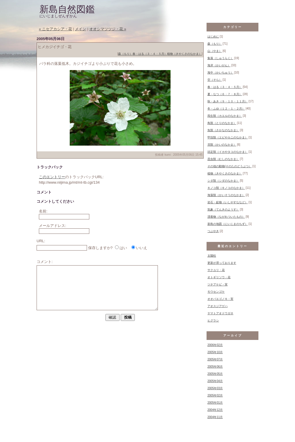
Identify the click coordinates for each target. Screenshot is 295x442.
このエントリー (52, 177)
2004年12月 (215, 409)
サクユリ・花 (216, 270)
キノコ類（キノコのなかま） (226, 187)
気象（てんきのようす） (223, 209)
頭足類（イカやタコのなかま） (227, 151)
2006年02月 (215, 345)
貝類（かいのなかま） (221, 144)
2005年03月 (215, 388)
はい (123, 248)
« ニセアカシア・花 (55, 29)
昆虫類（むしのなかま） (223, 159)
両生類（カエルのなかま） (224, 115)
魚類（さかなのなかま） (223, 130)
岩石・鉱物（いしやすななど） (227, 202)
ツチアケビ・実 (217, 284)
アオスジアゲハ (217, 306)
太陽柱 (211, 255)
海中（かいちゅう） (220, 72)
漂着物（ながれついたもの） (226, 216)
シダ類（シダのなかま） (223, 180)
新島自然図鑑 (67, 9)
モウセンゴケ (216, 291)
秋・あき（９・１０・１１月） (227, 101)
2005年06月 (215, 366)
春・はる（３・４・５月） (150, 53)
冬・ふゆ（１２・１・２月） (226, 108)
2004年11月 (215, 417)
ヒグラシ (213, 320)
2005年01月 (215, 402)
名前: (43, 211)
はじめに (213, 36)
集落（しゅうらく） (220, 58)
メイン (80, 29)
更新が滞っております (221, 262)
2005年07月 (215, 359)
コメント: (45, 261)
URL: (41, 241)
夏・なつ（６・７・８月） (224, 94)
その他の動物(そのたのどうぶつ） (229, 166)
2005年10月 (215, 352)
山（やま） (214, 50)
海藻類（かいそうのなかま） (226, 195)
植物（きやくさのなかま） (184, 53)
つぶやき (213, 231)
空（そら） (214, 79)
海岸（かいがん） (218, 65)
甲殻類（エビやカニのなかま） (227, 137)
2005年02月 (215, 395)
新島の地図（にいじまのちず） (227, 223)
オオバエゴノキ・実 (220, 298)
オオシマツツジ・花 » (107, 29)
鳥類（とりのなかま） (221, 123)
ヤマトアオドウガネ (220, 313)
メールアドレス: (52, 225)
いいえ (141, 248)
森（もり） (125, 53)
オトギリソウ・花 (218, 277)
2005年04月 (215, 381)
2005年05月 (215, 373)
